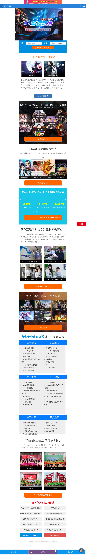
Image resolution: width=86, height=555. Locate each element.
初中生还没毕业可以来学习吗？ (31, 513)
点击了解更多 (43, 96)
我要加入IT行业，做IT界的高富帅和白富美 (43, 217)
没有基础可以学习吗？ (31, 519)
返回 (1, 6)
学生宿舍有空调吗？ (31, 530)
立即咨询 (43, 328)
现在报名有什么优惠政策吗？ (31, 508)
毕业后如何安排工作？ (55, 530)
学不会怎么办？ (55, 508)
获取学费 (82, 224)
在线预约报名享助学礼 (43, 495)
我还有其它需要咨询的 (31, 535)
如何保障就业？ (55, 524)
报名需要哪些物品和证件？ (55, 519)
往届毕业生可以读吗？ (31, 524)
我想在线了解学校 (43, 286)
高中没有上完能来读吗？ (55, 513)
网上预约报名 (55, 535)
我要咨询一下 (43, 139)
